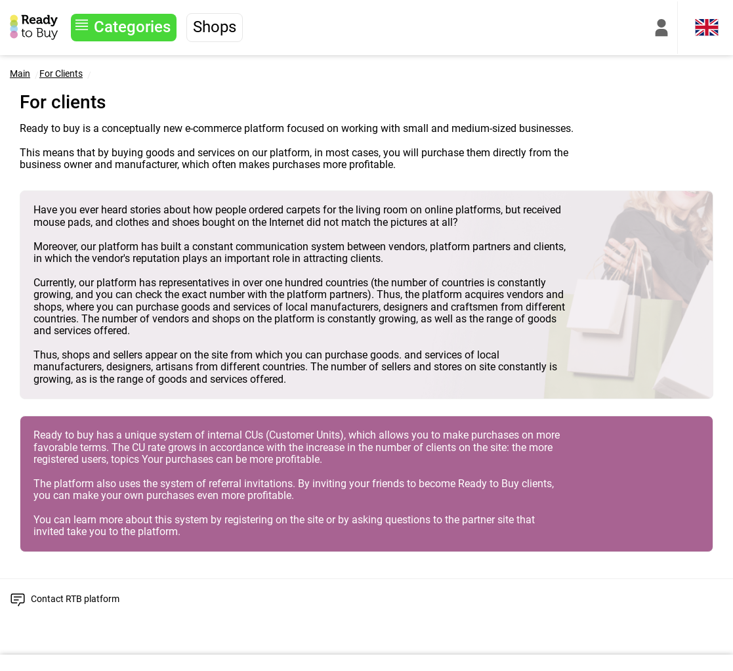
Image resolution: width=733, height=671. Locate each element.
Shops (214, 27)
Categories (132, 27)
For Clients (61, 73)
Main (20, 73)
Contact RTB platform (75, 599)
